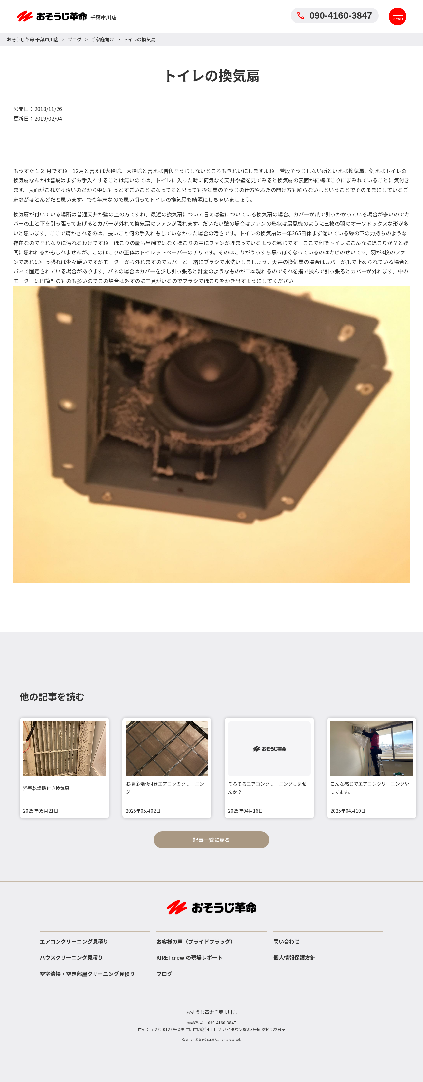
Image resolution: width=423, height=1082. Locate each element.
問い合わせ (286, 941)
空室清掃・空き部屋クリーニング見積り (87, 974)
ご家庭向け (102, 39)
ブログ (75, 39)
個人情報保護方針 (294, 957)
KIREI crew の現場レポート (189, 957)
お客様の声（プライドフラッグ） (196, 941)
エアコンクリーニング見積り (74, 941)
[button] (410, 768)
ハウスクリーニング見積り (71, 957)
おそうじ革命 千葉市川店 (32, 39)
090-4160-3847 (334, 15)
